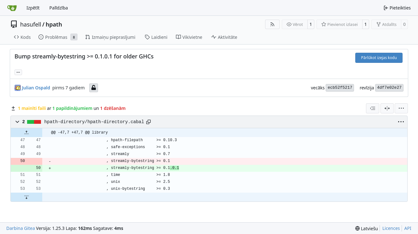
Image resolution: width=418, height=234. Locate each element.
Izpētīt (33, 8)
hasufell (30, 24)
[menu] (401, 108)
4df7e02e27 (389, 87)
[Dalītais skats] (387, 108)
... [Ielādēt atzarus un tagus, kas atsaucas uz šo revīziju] (18, 71)
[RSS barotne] (272, 24)
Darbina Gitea (20, 228)
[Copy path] (148, 121)
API (407, 228)
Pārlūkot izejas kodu (379, 57)
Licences (391, 228)
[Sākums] (12, 8)
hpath (54, 24)
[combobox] (372, 108)
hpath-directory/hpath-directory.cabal (94, 121)
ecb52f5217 (340, 87)
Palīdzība (58, 8)
